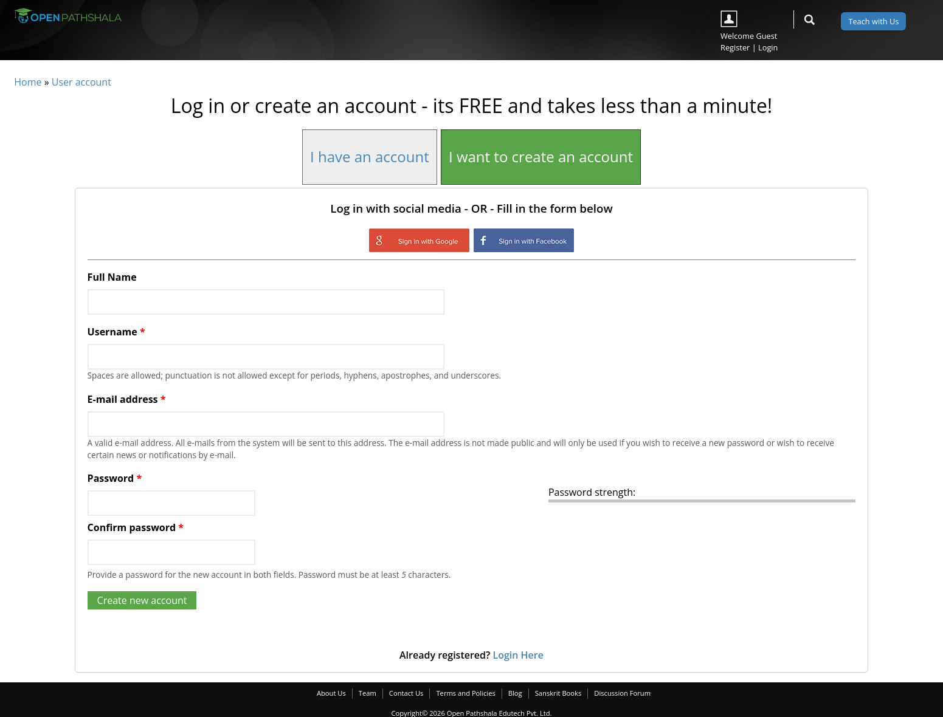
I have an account (369, 156)
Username (116, 331)
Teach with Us (873, 21)
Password (115, 478)
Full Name (112, 277)
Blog (515, 693)
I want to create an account (541, 156)
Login (768, 47)
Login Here (517, 655)
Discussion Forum (622, 693)
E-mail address (127, 399)
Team (367, 693)
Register (735, 47)
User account (81, 82)
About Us (331, 693)
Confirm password (136, 527)
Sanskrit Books (558, 693)
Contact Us (406, 693)
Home (27, 82)
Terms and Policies (465, 693)
